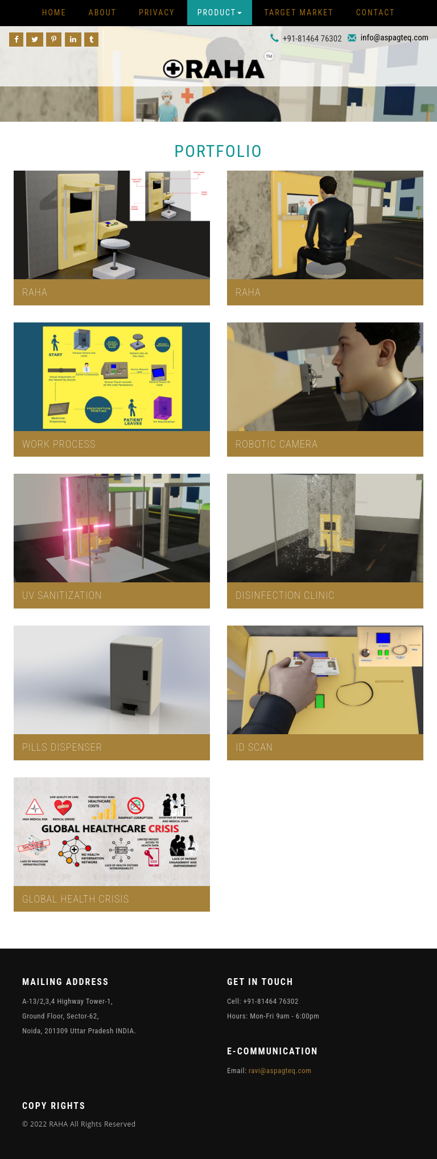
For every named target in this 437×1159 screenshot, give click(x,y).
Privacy (157, 12)
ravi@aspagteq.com (280, 1070)
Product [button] (219, 12)
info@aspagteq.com (394, 37)
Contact (375, 12)
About (103, 12)
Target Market (298, 12)
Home (54, 12)
